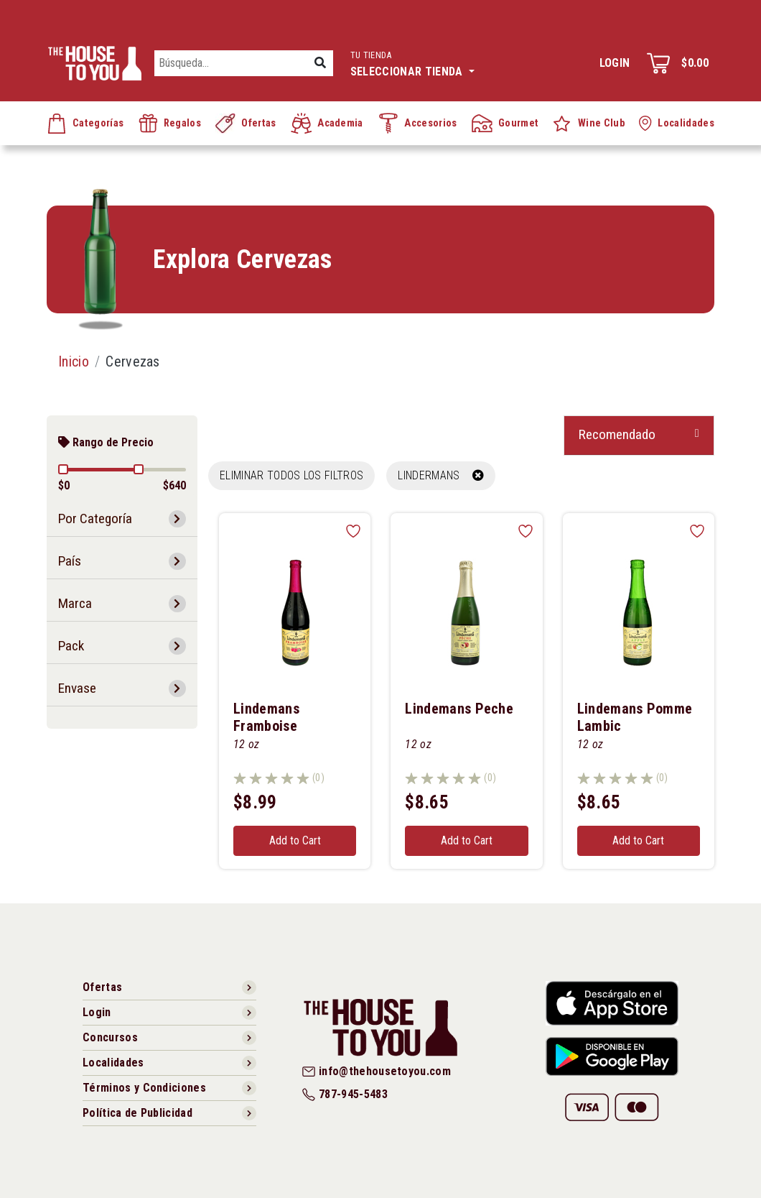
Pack (71, 645)
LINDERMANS (441, 475)
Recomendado (617, 434)
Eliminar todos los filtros (291, 475)
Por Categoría (95, 518)
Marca (75, 603)
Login (614, 63)
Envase (77, 688)
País (69, 561)
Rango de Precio (106, 442)
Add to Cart (295, 840)
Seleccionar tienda (412, 62)
